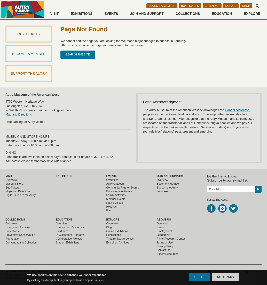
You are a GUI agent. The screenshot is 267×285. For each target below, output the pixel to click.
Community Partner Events (122, 187)
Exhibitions (81, 13)
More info (99, 281)
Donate (230, 5)
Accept (199, 277)
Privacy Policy (165, 246)
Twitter (233, 208)
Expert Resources (167, 254)
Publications (113, 234)
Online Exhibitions (117, 231)
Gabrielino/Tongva (237, 110)
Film (108, 210)
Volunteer (162, 191)
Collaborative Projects (69, 238)
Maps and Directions (17, 191)
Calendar (212, 5)
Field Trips (62, 231)
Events (111, 13)
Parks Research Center (171, 238)
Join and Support (147, 13)
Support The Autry (29, 73)
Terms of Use (165, 242)
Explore (252, 13)
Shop (246, 5)
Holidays (111, 206)
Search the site (78, 54)
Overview (11, 179)
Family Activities (116, 195)
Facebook (211, 208)
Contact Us (163, 250)
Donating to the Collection (21, 242)
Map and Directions (18, 114)
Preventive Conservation (20, 234)
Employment (164, 231)
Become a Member (161, 5)
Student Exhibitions (67, 242)
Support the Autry (167, 187)
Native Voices (114, 202)
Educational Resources (70, 227)
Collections (188, 13)
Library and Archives (17, 227)
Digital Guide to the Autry (20, 195)
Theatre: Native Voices (120, 238)
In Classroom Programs (70, 234)
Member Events (115, 199)
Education (222, 13)
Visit (54, 13)
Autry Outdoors (115, 183)
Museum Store (14, 183)
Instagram (222, 208)
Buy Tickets (190, 5)
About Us (164, 219)
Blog (109, 227)
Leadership (163, 234)
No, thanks (225, 277)
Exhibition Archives (117, 242)
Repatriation (12, 238)
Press (160, 227)
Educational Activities (119, 191)
